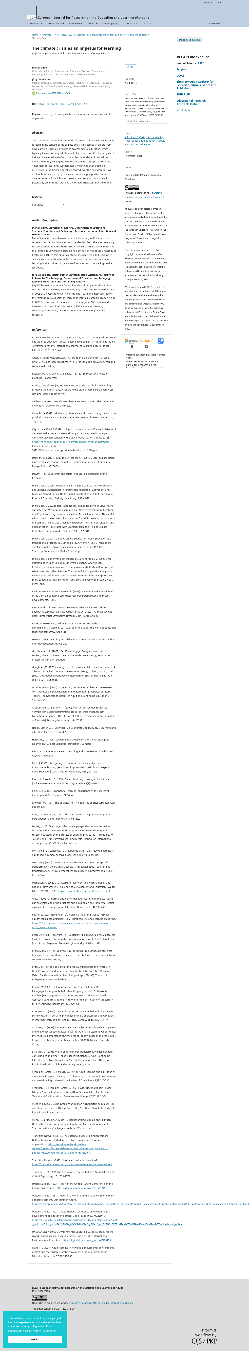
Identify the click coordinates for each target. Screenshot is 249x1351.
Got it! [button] (35, 1339)
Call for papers (110, 23)
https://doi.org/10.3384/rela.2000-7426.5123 (63, 104)
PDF (131, 66)
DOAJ (180, 75)
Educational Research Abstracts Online (191, 102)
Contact (148, 23)
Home (35, 34)
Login (219, 2)
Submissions (131, 23)
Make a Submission (189, 39)
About (91, 23)
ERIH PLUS (183, 94)
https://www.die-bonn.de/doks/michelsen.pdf (84, 891)
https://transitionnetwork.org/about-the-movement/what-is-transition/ (72, 1164)
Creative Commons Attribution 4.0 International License (144, 197)
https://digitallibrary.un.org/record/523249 (81, 1188)
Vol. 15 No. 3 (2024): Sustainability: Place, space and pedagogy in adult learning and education (102, 34)
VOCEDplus (184, 110)
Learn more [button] (49, 1330)
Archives (47, 34)
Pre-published (56, 23)
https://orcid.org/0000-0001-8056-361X (53, 93)
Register (208, 2)
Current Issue (35, 23)
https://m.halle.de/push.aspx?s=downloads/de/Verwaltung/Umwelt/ (71, 441)
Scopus (181, 69)
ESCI (201, 63)
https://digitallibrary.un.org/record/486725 (86, 1240)
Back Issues (75, 23)
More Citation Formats (138, 121)
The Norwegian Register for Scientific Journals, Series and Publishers (196, 85)
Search (214, 23)
